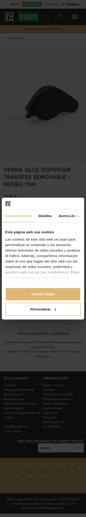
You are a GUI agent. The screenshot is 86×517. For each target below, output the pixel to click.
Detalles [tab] (45, 216)
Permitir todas (43, 294)
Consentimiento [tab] (18, 216)
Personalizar (43, 309)
